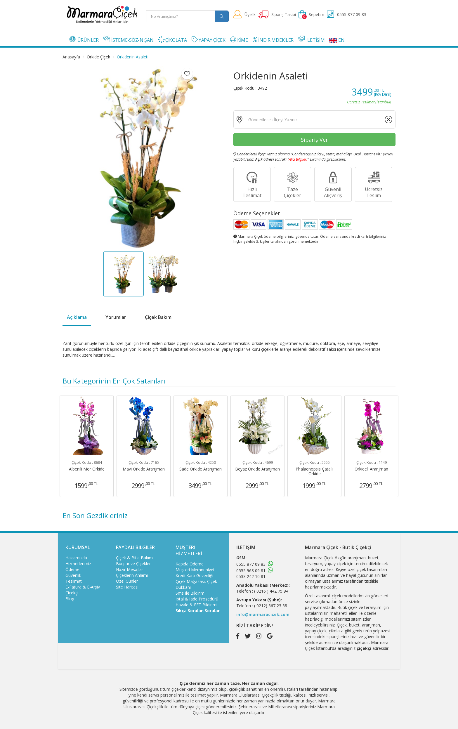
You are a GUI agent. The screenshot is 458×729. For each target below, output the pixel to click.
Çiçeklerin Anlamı (132, 575)
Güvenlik (73, 575)
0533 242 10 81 (251, 576)
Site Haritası (127, 587)
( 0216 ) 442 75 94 (271, 591)
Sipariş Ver (314, 139)
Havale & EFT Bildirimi (196, 605)
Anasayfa (71, 57)
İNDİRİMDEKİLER (273, 40)
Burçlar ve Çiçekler (133, 563)
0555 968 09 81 (251, 570)
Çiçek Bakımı (159, 317)
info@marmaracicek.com (262, 614)
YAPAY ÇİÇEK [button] (208, 40)
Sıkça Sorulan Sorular (198, 610)
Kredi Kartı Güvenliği (194, 575)
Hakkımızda (76, 557)
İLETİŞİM (311, 39)
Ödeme (72, 569)
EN (336, 40)
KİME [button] (239, 40)
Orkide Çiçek (98, 57)
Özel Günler (127, 581)
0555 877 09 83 (251, 564)
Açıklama (77, 317)
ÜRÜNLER (84, 39)
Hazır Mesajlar (129, 569)
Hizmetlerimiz (78, 563)
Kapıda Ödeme (190, 564)
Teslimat (73, 581)
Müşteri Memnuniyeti (196, 569)
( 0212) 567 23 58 (270, 605)
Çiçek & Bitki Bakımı (135, 557)
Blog (69, 598)
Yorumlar (115, 317)
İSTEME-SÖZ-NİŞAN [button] (128, 39)
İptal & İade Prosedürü (197, 599)
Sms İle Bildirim (190, 593)
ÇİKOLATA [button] (172, 40)
